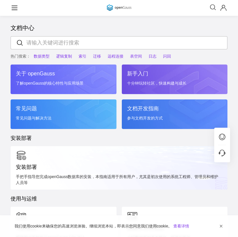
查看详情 (181, 226)
